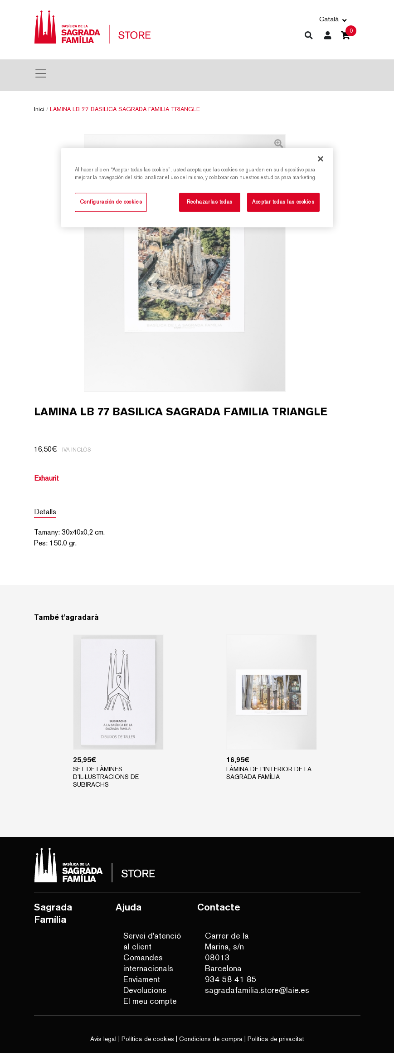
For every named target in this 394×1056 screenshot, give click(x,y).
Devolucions (144, 993)
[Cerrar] (321, 159)
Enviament (141, 982)
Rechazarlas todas (210, 202)
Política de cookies (148, 1041)
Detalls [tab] (45, 514)
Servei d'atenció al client (152, 944)
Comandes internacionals (148, 965)
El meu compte (150, 1003)
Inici (39, 109)
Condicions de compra (211, 1041)
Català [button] (329, 19)
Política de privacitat (276, 1041)
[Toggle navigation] (41, 73)
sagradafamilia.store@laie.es (235, 993)
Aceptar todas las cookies (283, 202)
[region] (197, 188)
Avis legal (103, 1041)
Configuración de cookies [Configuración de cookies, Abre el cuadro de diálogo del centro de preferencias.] (111, 202)
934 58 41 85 (231, 982)
